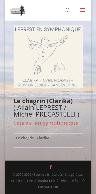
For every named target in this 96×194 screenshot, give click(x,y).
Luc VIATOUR (48, 187)
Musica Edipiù (47, 181)
